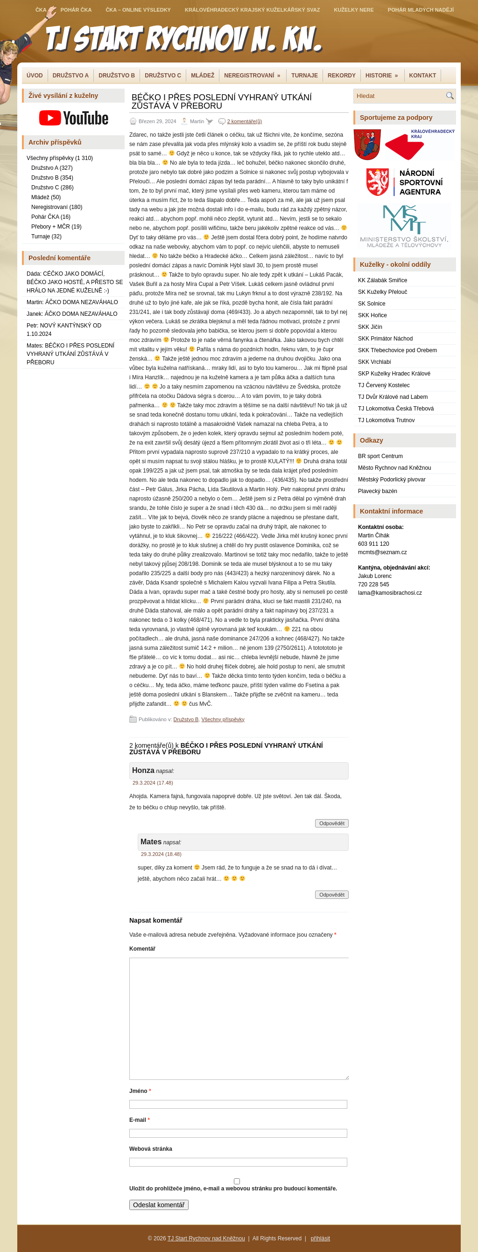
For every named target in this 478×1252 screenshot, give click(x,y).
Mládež (202, 75)
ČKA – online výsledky (138, 10)
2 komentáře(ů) (244, 121)
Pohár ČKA (76, 10)
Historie (385, 74)
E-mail (139, 1120)
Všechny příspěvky (50, 158)
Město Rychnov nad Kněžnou (394, 468)
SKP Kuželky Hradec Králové (394, 373)
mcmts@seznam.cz (382, 552)
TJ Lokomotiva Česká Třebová (396, 408)
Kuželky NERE (353, 10)
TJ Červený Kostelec (384, 385)
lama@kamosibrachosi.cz (390, 593)
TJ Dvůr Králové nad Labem (393, 397)
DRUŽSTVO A (71, 75)
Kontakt (422, 75)
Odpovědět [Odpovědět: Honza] (331, 823)
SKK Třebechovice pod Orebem (397, 350)
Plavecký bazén (377, 491)
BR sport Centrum (380, 456)
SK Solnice (372, 303)
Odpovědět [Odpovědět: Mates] (331, 894)
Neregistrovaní (49, 207)
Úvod (35, 75)
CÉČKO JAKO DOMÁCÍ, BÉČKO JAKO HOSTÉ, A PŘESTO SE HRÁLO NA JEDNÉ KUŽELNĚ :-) (75, 282)
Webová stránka (150, 1149)
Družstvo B (116, 75)
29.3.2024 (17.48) (153, 783)
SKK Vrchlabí (374, 362)
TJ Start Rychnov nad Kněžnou (206, 1238)
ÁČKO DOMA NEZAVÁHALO (81, 302)
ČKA (41, 10)
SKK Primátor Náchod (385, 338)
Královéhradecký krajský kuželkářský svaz (252, 10)
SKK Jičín (370, 327)
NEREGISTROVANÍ (255, 74)
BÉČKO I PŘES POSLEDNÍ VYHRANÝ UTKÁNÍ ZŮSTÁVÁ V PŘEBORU (70, 354)
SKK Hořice (372, 315)
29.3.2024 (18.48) (161, 854)
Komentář (142, 949)
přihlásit (320, 1238)
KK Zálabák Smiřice (382, 280)
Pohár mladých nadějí (421, 10)
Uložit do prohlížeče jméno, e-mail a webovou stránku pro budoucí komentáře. (233, 1188)
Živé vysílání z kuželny (63, 95)
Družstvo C (163, 75)
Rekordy (342, 75)
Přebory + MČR (50, 226)
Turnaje (304, 75)
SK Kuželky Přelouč (382, 292)
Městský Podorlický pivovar (392, 479)
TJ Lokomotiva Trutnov (386, 420)
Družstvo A (44, 168)
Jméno (140, 1091)
